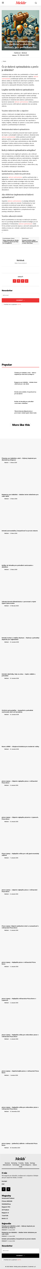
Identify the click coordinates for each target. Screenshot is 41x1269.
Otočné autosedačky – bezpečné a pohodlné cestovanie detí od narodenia (17, 711)
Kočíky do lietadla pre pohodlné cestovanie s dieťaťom (24, 402)
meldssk (24, 53)
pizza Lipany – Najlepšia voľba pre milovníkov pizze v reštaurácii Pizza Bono (20, 1035)
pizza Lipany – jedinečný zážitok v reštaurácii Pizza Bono (19, 1144)
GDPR (19, 304)
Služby (20, 38)
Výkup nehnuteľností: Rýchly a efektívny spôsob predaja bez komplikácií (11, 242)
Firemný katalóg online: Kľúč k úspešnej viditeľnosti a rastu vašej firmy (30, 242)
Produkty (4, 1229)
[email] (20, 295)
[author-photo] (3, 462)
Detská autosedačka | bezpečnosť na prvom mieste (20, 531)
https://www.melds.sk (20, 263)
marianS (6, 462)
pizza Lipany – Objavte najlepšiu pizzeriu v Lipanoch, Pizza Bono (20, 818)
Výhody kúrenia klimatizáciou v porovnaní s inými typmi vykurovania (25, 412)
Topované (29, 38)
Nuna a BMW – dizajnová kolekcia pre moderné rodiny (20, 746)
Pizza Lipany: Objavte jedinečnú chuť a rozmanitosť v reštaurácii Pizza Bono (20, 927)
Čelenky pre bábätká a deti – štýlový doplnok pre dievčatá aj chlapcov (25, 373)
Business (11, 38)
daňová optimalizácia (21, 102)
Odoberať (20, 300)
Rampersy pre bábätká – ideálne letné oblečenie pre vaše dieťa (25, 383)
